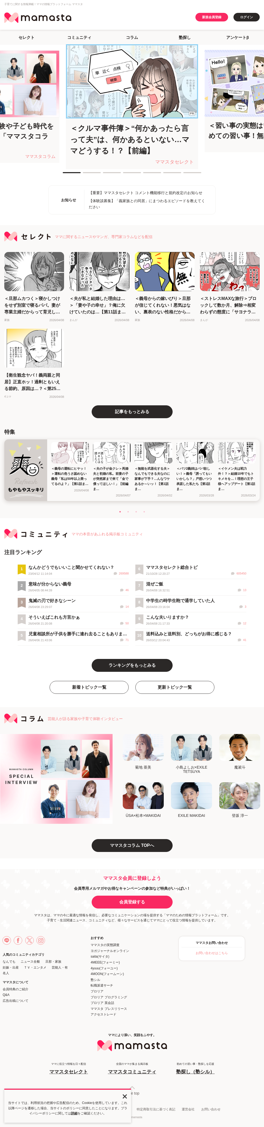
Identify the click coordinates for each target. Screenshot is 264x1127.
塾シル (95, 980)
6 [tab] (166, 174)
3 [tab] (105, 174)
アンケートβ (237, 37)
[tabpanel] (132, 106)
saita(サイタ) (100, 956)
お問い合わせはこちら (212, 953)
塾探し (185, 37)
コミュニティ (79, 37)
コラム (132, 37)
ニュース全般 (30, 961)
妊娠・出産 (11, 967)
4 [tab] (125, 174)
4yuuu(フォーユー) (104, 968)
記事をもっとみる (132, 411)
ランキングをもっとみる (132, 665)
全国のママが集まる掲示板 (132, 1068)
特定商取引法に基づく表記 (156, 1109)
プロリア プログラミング (109, 997)
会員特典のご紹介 (15, 989)
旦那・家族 (53, 961)
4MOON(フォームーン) (107, 974)
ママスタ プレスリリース (109, 1009)
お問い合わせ (211, 1109)
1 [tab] (65, 174)
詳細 (74, 1113)
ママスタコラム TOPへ (132, 845)
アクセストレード (103, 1014)
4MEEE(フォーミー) (105, 962)
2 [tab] (85, 174)
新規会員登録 (211, 17)
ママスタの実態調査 (105, 945)
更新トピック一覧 (175, 687)
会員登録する (132, 902)
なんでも (9, 961)
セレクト (26, 37)
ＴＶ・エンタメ (35, 967)
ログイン (246, 17)
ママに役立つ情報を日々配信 (68, 1068)
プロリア (97, 991)
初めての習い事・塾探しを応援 (195, 1068)
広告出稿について (15, 1001)
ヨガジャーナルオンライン (110, 951)
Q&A (6, 995)
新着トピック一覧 (89, 687)
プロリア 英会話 (102, 1003)
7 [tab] (186, 174)
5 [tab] (145, 174)
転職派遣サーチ (102, 985)
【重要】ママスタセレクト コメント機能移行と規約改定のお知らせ (145, 193)
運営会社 (188, 1109)
